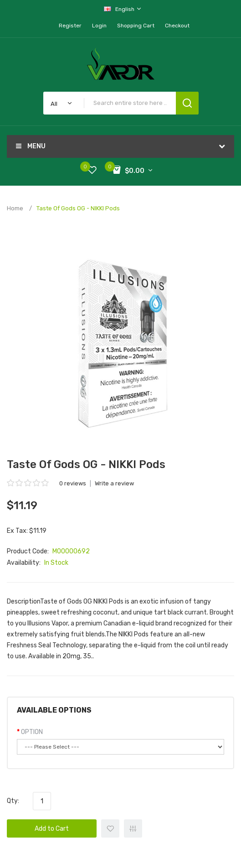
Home (15, 208)
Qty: (13, 801)
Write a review (114, 483)
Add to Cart (52, 829)
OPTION (32, 732)
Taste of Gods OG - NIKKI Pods (78, 208)
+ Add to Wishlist (110, 828)
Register (70, 25)
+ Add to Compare (133, 828)
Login (99, 25)
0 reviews (72, 483)
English (123, 8)
